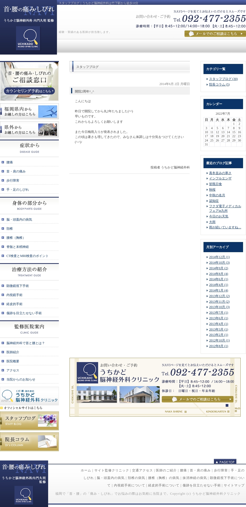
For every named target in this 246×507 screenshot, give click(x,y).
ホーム (86, 470)
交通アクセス (142, 470)
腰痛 (183, 470)
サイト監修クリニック (111, 470)
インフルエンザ (220, 178)
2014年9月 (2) (218, 268)
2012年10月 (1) (219, 340)
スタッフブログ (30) (223, 79)
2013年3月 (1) (218, 329)
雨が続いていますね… (225, 227)
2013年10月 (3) (219, 307)
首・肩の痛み (200, 470)
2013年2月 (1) (218, 335)
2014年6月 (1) (218, 279)
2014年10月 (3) (219, 262)
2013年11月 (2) (219, 302)
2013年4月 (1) (218, 324)
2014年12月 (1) (219, 257)
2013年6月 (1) (218, 318)
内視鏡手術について (129, 485)
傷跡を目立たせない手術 (202, 485)
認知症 (214, 201)
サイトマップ (234, 485)
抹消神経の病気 (195, 478)
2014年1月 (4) (218, 290)
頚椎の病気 (136, 478)
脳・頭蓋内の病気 (111, 478)
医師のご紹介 (166, 470)
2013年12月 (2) (219, 296)
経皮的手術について (163, 485)
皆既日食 (215, 184)
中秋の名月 (217, 195)
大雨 (212, 222)
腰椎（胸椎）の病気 (163, 478)
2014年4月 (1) (218, 285)
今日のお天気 (218, 216)
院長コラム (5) (219, 84)
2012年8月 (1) (218, 346)
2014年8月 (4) (218, 274)
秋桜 (212, 189)
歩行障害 (221, 470)
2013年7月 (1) (218, 312)
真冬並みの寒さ (220, 173)
